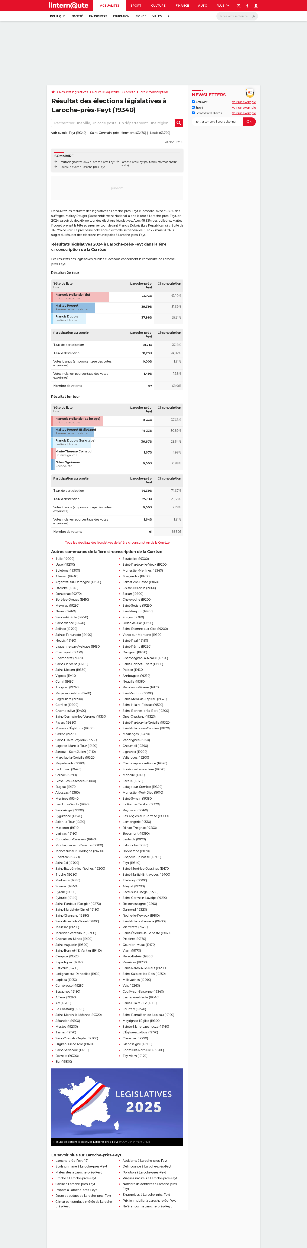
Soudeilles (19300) (136, 559)
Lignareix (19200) (135, 752)
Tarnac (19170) (65, 1032)
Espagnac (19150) (67, 991)
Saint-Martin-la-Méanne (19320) (78, 1015)
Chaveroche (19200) (137, 599)
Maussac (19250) (67, 927)
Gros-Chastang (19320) (139, 716)
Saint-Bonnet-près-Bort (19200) (146, 711)
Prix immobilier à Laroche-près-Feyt (149, 1201)
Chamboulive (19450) (70, 711)
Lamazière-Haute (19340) (141, 997)
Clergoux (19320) (67, 956)
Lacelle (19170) (133, 781)
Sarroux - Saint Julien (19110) (75, 752)
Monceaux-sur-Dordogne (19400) (79, 851)
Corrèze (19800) (66, 705)
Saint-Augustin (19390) (71, 945)
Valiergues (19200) (136, 757)
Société (77, 16)
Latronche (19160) (135, 845)
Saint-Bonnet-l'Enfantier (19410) (78, 950)
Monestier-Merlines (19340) (143, 570)
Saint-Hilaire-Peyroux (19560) (76, 740)
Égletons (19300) (67, 570)
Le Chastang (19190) (69, 1009)
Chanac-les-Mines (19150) (73, 939)
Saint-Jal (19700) (67, 863)
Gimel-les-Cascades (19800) (75, 781)
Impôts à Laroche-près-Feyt (76, 1190)
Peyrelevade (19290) (70, 763)
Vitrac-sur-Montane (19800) (142, 635)
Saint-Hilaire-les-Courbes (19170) (146, 728)
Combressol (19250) (69, 986)
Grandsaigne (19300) (137, 1044)
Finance (182, 5)
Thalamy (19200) (135, 880)
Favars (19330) (65, 722)
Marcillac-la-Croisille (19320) (75, 757)
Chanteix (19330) (67, 857)
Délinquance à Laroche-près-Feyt (147, 1166)
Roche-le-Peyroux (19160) (141, 915)
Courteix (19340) (134, 1009)
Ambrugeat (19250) (136, 676)
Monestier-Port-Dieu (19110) (143, 792)
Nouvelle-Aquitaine (106, 92)
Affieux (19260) (66, 997)
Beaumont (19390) (136, 833)
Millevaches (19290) (137, 980)
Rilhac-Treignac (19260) (140, 828)
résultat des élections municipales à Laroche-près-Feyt (105, 235)
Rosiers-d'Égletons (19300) (74, 728)
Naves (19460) (65, 611)
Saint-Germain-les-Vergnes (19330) (81, 716)
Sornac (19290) (66, 775)
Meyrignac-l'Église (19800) (141, 1021)
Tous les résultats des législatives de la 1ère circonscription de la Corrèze (117, 542)
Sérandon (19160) (67, 1021)
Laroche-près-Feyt (132, 162)
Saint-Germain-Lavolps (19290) (145, 898)
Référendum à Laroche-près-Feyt (147, 1206)
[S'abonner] (224, 121)
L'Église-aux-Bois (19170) (140, 1032)
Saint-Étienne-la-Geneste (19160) (146, 933)
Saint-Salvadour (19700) (72, 1050)
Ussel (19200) (65, 564)
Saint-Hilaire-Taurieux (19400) (144, 921)
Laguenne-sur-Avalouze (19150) (77, 646)
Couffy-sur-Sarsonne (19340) (143, 991)
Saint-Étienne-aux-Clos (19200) (145, 629)
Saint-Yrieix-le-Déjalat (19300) (76, 1038)
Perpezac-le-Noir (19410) (73, 693)
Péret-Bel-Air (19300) (138, 956)
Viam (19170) (132, 950)
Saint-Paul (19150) (135, 640)
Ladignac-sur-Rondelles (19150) (77, 974)
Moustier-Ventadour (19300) (75, 933)
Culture (158, 5)
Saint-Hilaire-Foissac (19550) (143, 705)
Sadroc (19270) (65, 734)
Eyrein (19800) (65, 892)
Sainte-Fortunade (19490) (73, 635)
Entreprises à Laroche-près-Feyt (146, 1195)
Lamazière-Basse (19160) (141, 582)
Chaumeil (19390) (135, 746)
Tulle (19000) (64, 559)
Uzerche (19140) (66, 588)
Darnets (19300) (67, 1056)
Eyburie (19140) (66, 898)
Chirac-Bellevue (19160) (139, 588)
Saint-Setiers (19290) (137, 605)
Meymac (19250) (67, 605)
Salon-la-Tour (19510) (70, 822)
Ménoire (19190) (134, 775)
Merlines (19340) (67, 798)
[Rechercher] (237, 16)
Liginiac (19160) (66, 833)
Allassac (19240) (66, 576)
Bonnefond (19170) (136, 851)
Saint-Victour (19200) (138, 693)
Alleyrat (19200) (134, 886)
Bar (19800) (63, 1062)
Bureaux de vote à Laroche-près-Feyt (82, 166)
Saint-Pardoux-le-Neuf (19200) (145, 968)
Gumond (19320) (135, 909)
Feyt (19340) (77, 133)
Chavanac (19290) (135, 1038)
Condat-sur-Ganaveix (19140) (76, 839)
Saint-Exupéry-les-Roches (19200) (80, 869)
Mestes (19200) (66, 1027)
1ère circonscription (153, 92)
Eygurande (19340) (68, 816)
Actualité (200, 102)
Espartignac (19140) (69, 962)
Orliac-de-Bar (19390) (138, 623)
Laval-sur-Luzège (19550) (140, 892)
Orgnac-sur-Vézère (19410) (74, 1044)
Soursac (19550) (66, 886)
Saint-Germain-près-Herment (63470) (118, 133)
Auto (202, 5)
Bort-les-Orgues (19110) (72, 599)
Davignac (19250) (135, 652)
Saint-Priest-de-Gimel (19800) (77, 921)
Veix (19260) (131, 986)
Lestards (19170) (134, 839)
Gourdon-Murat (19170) (139, 945)
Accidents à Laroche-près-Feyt (145, 1161)
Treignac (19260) (67, 687)
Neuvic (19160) (65, 640)
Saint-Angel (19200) (69, 810)
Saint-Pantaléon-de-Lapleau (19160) (148, 1015)
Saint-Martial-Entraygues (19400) (146, 874)
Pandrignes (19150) (136, 740)
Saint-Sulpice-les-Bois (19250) (144, 974)
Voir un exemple (244, 102)
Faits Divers (98, 16)
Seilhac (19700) (66, 629)
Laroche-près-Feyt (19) (71, 1161)
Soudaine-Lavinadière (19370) (144, 769)
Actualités (109, 5)
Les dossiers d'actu (207, 113)
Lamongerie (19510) (137, 822)
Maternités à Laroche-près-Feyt (78, 1172)
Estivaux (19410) (66, 968)
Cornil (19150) (64, 681)
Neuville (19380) (134, 681)
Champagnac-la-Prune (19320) (145, 763)
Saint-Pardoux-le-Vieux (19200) (145, 564)
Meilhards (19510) (67, 880)
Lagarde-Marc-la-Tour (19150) (76, 746)
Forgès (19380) (133, 617)
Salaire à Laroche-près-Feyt (75, 1184)
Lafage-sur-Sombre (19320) (142, 787)
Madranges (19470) (136, 734)
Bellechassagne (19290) (140, 904)
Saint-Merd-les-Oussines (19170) (146, 869)
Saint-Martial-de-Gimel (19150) (77, 909)
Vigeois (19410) (66, 676)
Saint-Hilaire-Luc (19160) (140, 1003)
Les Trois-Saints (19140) (72, 804)
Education (121, 16)
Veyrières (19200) (135, 962)
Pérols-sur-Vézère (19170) (141, 687)
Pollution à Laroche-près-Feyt (144, 1172)
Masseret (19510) (67, 828)
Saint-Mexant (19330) (70, 670)
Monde (141, 16)
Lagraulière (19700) (69, 699)
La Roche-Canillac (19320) (141, 804)
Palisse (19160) (133, 670)
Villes (156, 16)
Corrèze (129, 92)
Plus (223, 5)
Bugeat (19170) (65, 787)
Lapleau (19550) (66, 980)
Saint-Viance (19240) (70, 623)
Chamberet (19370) (69, 658)
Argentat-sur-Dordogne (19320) (78, 582)
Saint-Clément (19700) (71, 664)
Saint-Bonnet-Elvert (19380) (143, 664)
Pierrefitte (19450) (135, 927)
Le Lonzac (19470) (68, 769)
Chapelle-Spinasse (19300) (142, 857)
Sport (135, 5)
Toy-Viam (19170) (135, 1056)
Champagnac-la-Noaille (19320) (145, 658)
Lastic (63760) (160, 133)
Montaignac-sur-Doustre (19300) (79, 845)
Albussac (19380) (67, 792)
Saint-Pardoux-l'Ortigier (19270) (78, 904)
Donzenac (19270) (68, 594)
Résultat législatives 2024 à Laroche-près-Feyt (86, 162)
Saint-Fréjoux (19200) (138, 611)
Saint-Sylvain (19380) (137, 798)
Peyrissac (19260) (135, 810)
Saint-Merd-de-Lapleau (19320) (145, 699)
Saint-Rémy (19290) (137, 646)
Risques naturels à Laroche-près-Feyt (150, 1178)
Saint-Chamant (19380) (72, 915)
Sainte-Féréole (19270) (71, 617)
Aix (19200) (63, 1003)
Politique (57, 16)
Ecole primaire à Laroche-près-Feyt (81, 1166)
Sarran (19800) (133, 594)
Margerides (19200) (136, 576)
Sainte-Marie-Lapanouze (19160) (146, 1027)
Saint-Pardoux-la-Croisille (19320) (146, 722)
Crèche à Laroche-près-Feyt (75, 1178)
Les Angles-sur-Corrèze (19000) (145, 816)
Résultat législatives (73, 92)
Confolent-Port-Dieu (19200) (143, 1050)
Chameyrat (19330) (69, 652)
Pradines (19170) (134, 939)
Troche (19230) (66, 874)
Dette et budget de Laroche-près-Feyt (83, 1196)
